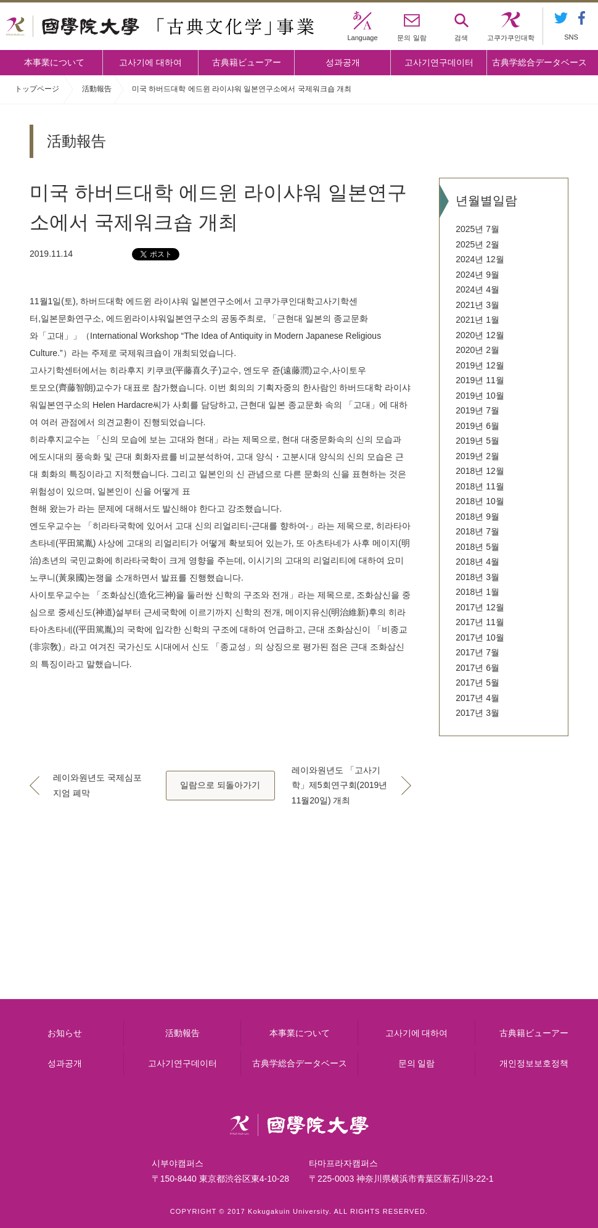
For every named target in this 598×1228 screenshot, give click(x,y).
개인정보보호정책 (533, 1063)
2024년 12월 (480, 259)
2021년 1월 (477, 320)
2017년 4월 (477, 698)
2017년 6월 (477, 668)
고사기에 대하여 (150, 62)
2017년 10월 (480, 637)
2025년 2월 (477, 244)
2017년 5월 (477, 682)
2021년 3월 (477, 305)
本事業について (54, 62)
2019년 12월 (480, 365)
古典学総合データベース (539, 62)
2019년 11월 (480, 380)
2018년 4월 (477, 561)
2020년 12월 (480, 335)
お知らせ (64, 1033)
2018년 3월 (477, 577)
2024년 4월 (477, 289)
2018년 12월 (480, 471)
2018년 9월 (477, 516)
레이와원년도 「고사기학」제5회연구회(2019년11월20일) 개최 (340, 785)
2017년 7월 (477, 652)
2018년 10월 (480, 501)
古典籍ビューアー (246, 62)
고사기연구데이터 (438, 62)
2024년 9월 (477, 275)
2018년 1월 (477, 592)
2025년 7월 (477, 229)
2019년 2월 (477, 456)
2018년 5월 (477, 547)
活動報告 (97, 89)
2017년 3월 (477, 713)
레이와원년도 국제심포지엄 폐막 (97, 785)
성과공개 (343, 62)
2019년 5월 (477, 441)
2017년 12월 (480, 607)
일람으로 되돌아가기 (220, 785)
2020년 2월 (477, 350)
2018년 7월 (477, 531)
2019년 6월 (477, 426)
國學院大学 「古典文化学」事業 (160, 26)
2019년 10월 (480, 395)
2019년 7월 (477, 410)
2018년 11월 (480, 486)
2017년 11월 (480, 622)
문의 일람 (416, 1063)
